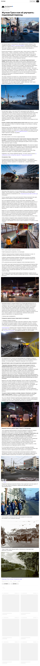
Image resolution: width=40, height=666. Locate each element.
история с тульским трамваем (17, 45)
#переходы (4, 579)
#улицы (11, 579)
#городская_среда (18, 579)
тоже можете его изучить (8, 330)
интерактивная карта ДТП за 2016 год (28, 193)
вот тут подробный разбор (21, 131)
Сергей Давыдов (5, 327)
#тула (8, 579)
